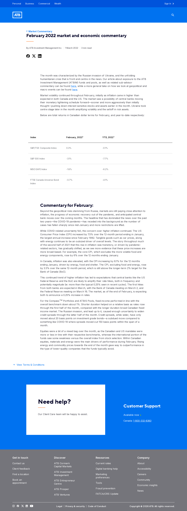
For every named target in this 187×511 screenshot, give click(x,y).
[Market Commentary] (93, 31)
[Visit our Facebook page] (18, 506)
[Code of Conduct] (97, 506)
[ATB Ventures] (62, 494)
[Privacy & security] (75, 506)
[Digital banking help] (107, 468)
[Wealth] (57, 4)
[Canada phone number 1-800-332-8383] (142, 420)
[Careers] (141, 474)
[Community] (143, 479)
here (73, 86)
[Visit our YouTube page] (31, 506)
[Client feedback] (21, 468)
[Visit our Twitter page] (22, 506)
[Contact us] (18, 463)
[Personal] (15, 4)
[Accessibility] (144, 468)
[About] (140, 463)
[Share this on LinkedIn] (39, 56)
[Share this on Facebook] (27, 56)
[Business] (29, 4)
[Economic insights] (147, 485)
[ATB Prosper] (61, 489)
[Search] (175, 15)
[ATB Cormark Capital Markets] (63, 465)
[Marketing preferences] (103, 476)
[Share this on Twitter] (33, 56)
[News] (140, 490)
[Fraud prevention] (105, 488)
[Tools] (99, 482)
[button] (93, 364)
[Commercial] (44, 4)
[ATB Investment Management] (63, 473)
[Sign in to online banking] (170, 4)
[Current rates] (103, 463)
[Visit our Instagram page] (13, 506)
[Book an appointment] (19, 481)
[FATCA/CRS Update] (107, 493)
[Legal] (59, 506)
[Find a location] (20, 474)
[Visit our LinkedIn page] (27, 506)
